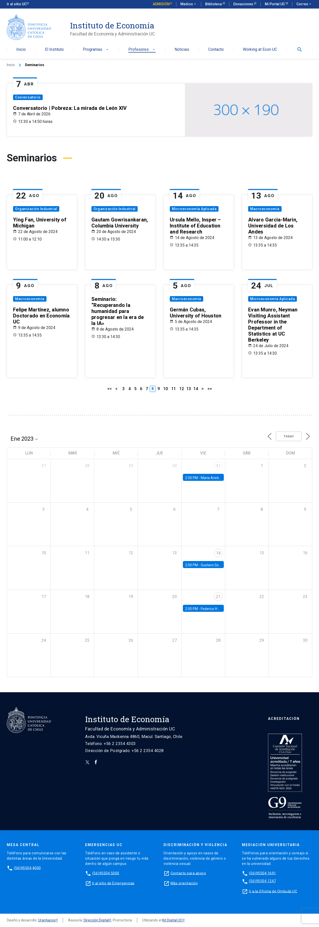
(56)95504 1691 (262, 873)
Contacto (216, 50)
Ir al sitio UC (16, 4)
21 (218, 596)
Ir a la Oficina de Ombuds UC (273, 891)
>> (209, 388)
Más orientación (184, 883)
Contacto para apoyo (188, 873)
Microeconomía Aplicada (194, 209)
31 (218, 465)
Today (289, 436)
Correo (304, 4)
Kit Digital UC (172, 920)
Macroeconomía (265, 209)
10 (165, 388)
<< (109, 388)
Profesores (142, 50)
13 (188, 388)
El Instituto (54, 50)
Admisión (161, 4)
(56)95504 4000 (27, 868)
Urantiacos (46, 920)
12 (181, 388)
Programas (96, 50)
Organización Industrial (36, 209)
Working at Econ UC (260, 50)
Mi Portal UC (275, 4)
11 (173, 388)
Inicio (21, 50)
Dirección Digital (96, 920)
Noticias (182, 50)
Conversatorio (28, 97)
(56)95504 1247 (262, 881)
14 (195, 388)
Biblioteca (214, 4)
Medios (188, 4)
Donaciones (243, 4)
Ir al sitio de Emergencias (113, 883)
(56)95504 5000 (105, 873)
